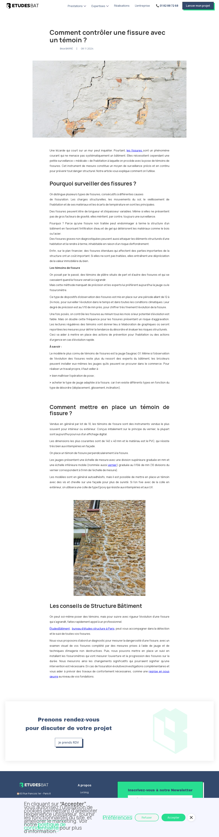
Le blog (84, 792)
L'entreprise (142, 5)
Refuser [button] (147, 817)
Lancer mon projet (198, 6)
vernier (112, 465)
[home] (22, 6)
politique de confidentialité (45, 826)
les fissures (135, 150)
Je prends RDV (69, 742)
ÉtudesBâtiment (60, 628)
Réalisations (122, 5)
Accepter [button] (173, 817)
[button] (77, 6)
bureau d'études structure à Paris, (93, 628)
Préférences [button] (117, 817)
